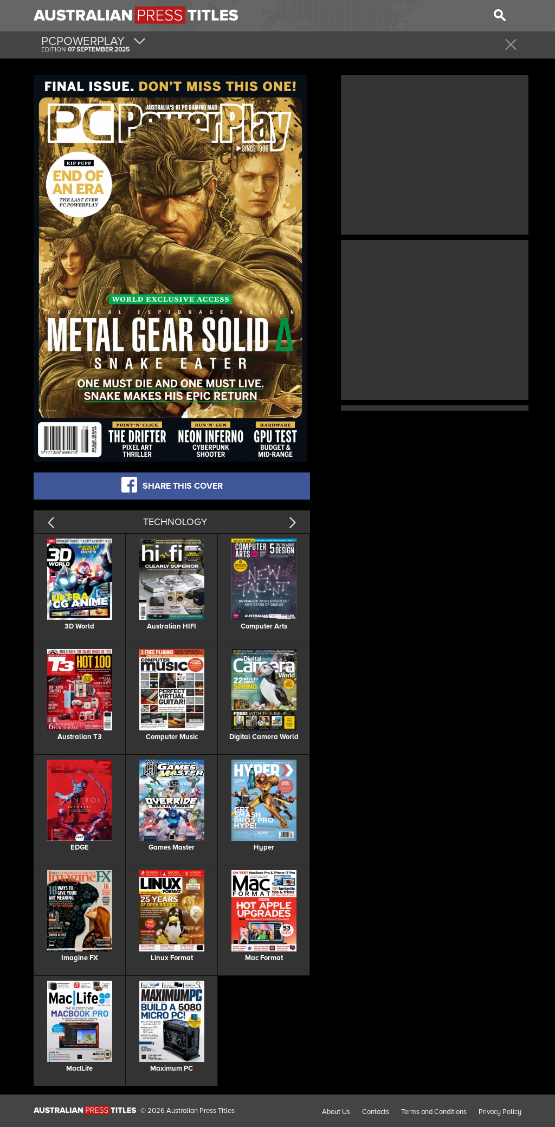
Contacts (375, 1111)
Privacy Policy (500, 1111)
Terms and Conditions (434, 1111)
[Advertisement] (435, 153)
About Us (336, 1111)
